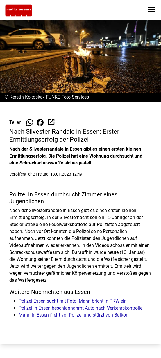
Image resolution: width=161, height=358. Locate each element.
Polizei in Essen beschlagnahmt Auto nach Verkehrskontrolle (80, 308)
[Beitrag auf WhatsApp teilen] (29, 122)
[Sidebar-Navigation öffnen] (151, 10)
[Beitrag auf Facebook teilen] (40, 122)
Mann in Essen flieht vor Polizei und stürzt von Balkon (73, 315)
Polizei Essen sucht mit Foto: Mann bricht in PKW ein (73, 301)
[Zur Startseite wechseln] (19, 10)
